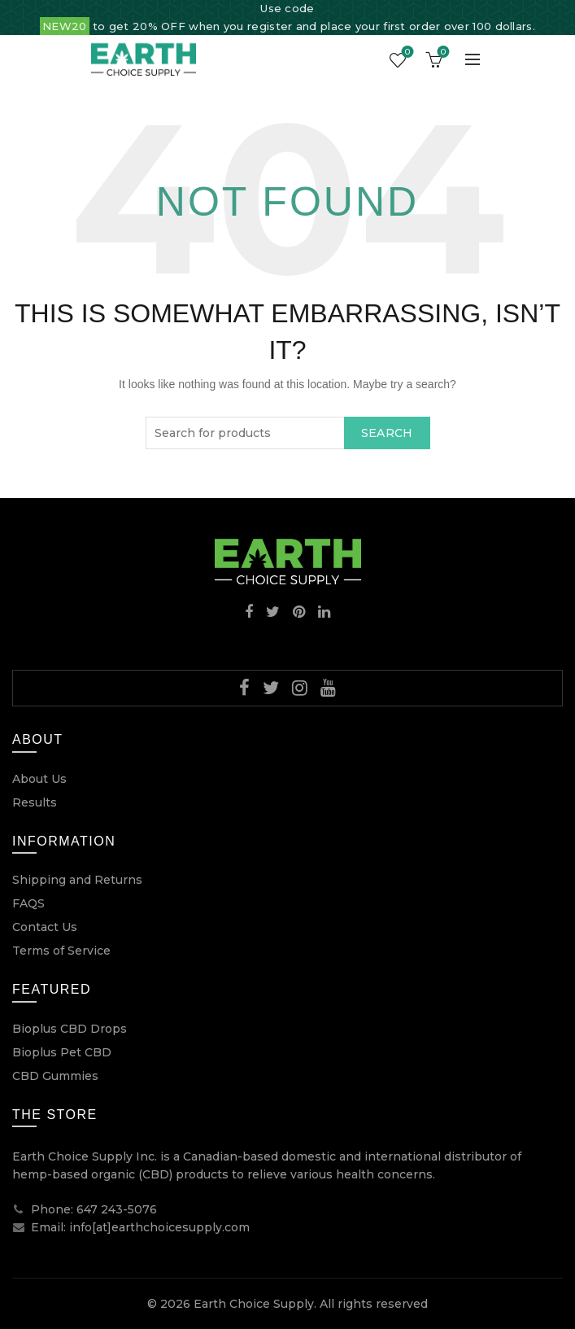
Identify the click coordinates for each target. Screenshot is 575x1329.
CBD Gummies (55, 1076)
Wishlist (406, 53)
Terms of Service (61, 950)
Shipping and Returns (77, 879)
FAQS (28, 903)
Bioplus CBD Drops (69, 1028)
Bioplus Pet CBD (61, 1052)
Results (34, 802)
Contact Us (44, 927)
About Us (39, 779)
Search (387, 433)
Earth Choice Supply (254, 1303)
